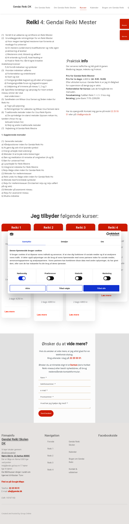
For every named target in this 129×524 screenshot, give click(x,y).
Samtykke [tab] (26, 241)
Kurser (83, 8)
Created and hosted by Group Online (16, 513)
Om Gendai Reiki (42, 8)
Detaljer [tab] (64, 241)
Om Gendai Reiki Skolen (65, 8)
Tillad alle (101, 288)
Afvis (27, 288)
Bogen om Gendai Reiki (113, 8)
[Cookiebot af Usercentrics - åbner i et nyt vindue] (108, 234)
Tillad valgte (64, 288)
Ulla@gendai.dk (83, 114)
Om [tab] (102, 241)
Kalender (94, 8)
